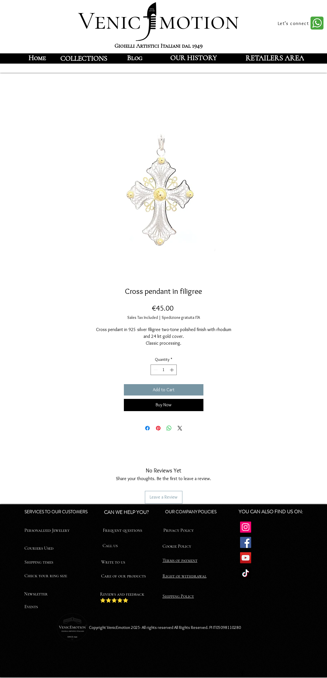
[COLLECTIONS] (84, 58)
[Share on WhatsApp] (169, 428)
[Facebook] (245, 542)
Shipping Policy (178, 596)
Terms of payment (180, 560)
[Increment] (172, 370)
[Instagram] (245, 527)
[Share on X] (179, 428)
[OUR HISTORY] (193, 58)
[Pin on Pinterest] (158, 428)
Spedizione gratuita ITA (181, 317)
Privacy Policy (178, 530)
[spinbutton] (164, 370)
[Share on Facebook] (147, 428)
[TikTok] (245, 573)
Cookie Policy (177, 546)
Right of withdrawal (185, 576)
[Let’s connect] (294, 23)
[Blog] (134, 58)
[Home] (37, 58)
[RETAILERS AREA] (274, 58)
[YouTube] (245, 557)
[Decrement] (155, 370)
